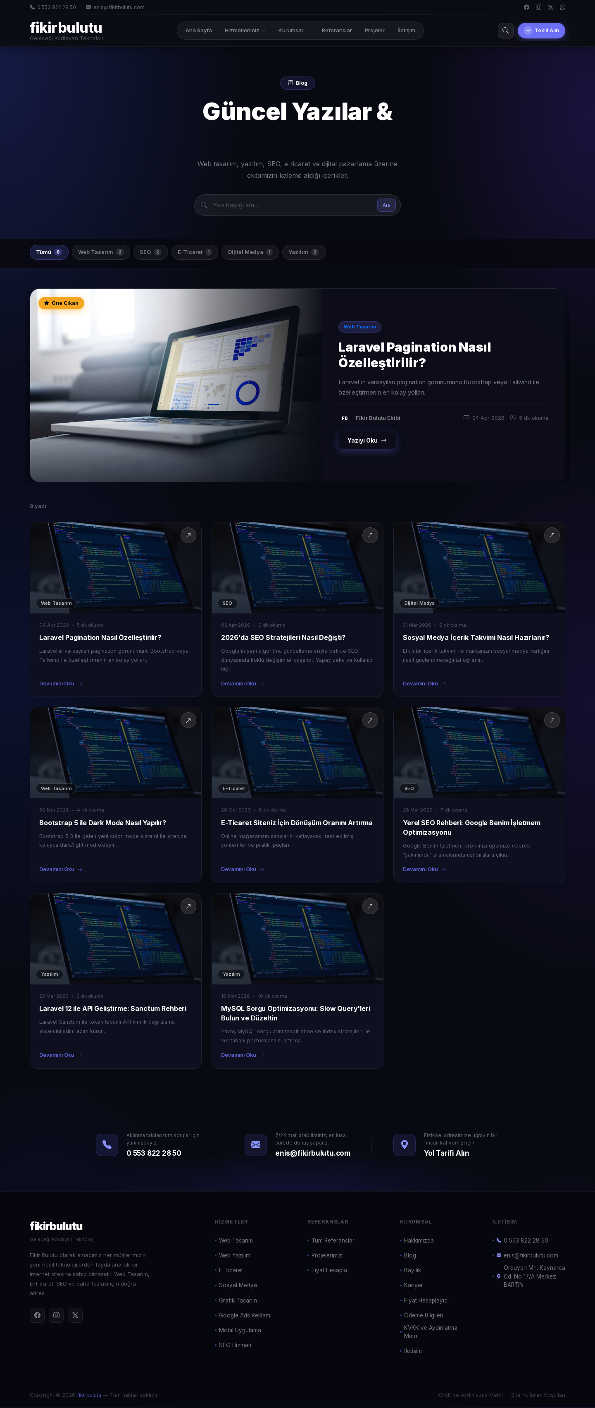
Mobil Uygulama (240, 1331)
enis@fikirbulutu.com (115, 7)
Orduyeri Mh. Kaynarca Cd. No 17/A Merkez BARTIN (531, 1277)
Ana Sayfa (193, 30)
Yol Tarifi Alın (446, 1154)
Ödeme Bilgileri (423, 1316)
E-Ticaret (205, 252)
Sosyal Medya (238, 1286)
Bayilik (412, 1271)
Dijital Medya (264, 252)
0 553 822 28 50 (53, 7)
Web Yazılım (234, 1256)
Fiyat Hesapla (329, 1271)
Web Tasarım (106, 252)
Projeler (369, 30)
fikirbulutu (89, 1395)
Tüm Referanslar (333, 1241)
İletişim (401, 30)
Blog (410, 1256)
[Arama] (494, 30)
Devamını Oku (60, 685)
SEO (158, 252)
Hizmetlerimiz (239, 30)
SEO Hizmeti (235, 1346)
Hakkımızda (419, 1241)
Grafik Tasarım (238, 1301)
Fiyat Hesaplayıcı (426, 1301)
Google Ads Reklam (244, 1316)
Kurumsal (288, 30)
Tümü (51, 252)
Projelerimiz (327, 1256)
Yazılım (320, 252)
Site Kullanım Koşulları (538, 1395)
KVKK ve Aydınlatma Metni (430, 1332)
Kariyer (413, 1286)
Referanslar (332, 30)
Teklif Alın (536, 30)
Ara (386, 205)
